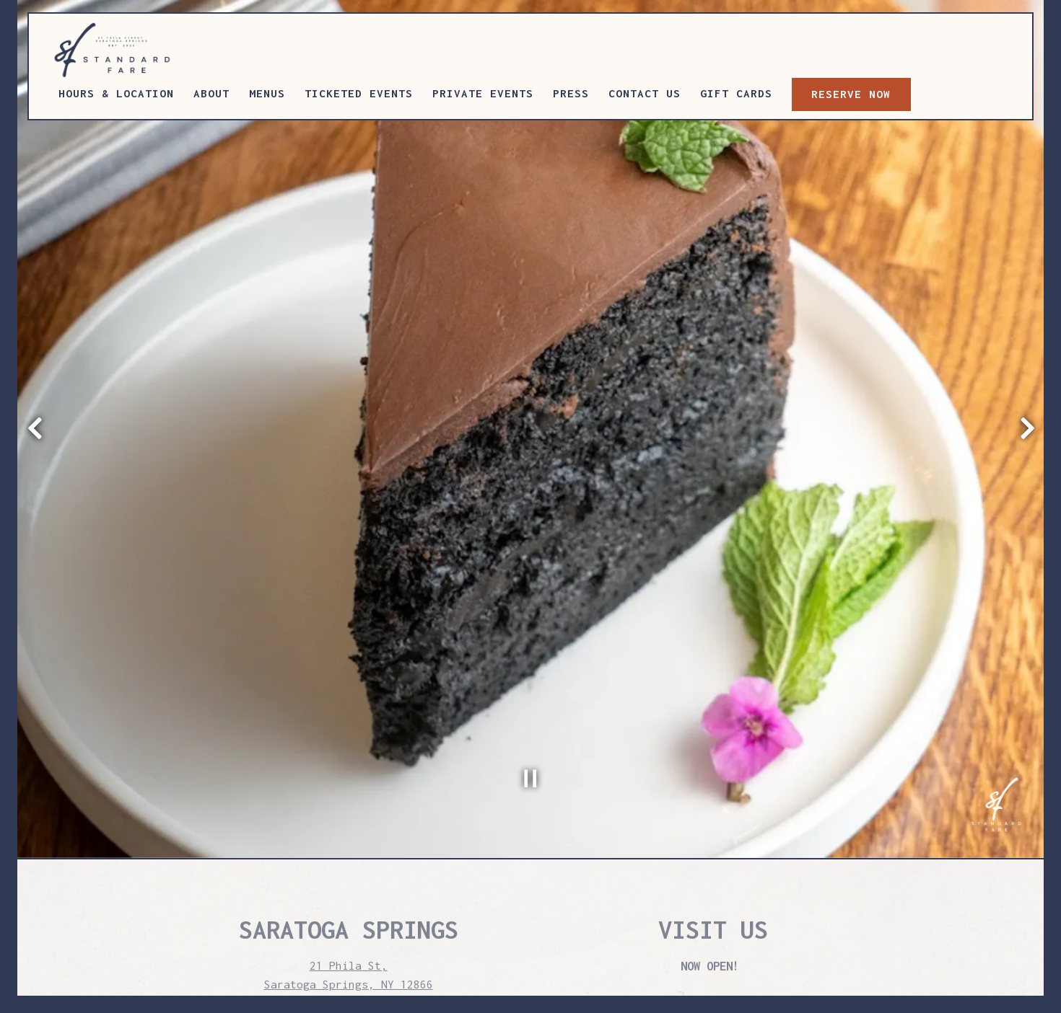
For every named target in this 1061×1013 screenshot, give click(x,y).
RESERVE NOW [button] (851, 93)
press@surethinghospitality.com (348, 950)
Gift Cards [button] (736, 93)
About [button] (211, 93)
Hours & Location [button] (116, 93)
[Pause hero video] (530, 708)
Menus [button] (267, 93)
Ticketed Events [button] (359, 93)
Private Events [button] (482, 93)
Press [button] (571, 93)
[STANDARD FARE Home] (124, 49)
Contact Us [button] (644, 93)
